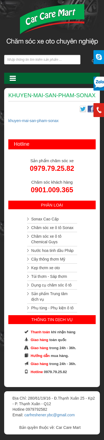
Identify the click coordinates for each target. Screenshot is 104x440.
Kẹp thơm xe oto (45, 268)
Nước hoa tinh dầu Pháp (52, 250)
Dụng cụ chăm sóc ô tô (51, 285)
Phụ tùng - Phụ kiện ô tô (52, 308)
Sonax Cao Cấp (45, 219)
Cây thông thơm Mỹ (48, 259)
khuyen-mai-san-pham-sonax (33, 120)
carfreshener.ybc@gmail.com (49, 415)
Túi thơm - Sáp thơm (49, 276)
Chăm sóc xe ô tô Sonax (52, 227)
